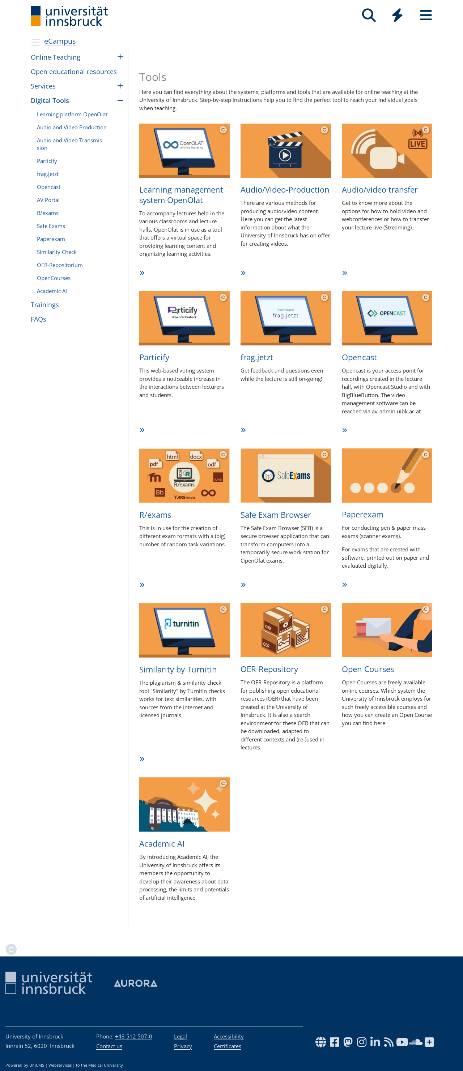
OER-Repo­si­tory (269, 668)
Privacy (183, 1046)
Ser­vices (43, 86)
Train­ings (45, 304)
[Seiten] (426, 15)
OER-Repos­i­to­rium (60, 264)
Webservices (60, 1065)
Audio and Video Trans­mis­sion (70, 144)
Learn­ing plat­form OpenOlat (72, 114)
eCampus (60, 41)
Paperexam (51, 238)
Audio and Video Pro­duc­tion (72, 127)
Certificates (227, 1046)
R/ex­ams (48, 212)
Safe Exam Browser (276, 514)
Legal (180, 1036)
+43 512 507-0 (133, 1036)
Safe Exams (51, 225)
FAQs (38, 319)
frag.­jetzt (48, 173)
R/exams (155, 514)
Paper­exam (362, 514)
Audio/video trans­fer (380, 189)
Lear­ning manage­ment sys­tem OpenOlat (181, 194)
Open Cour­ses (368, 668)
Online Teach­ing (55, 57)
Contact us (109, 1046)
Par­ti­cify (47, 160)
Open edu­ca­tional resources (74, 71)
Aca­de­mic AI (161, 843)
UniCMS (36, 1065)
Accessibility (229, 1036)
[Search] (368, 15)
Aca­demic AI (52, 290)
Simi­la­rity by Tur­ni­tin (178, 669)
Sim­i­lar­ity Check (57, 251)
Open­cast (48, 186)
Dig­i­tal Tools (50, 100)
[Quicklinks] (397, 15)
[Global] (397, 16)
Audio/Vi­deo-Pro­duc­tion (285, 189)
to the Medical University (99, 1065)
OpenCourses (54, 277)
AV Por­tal (48, 199)
